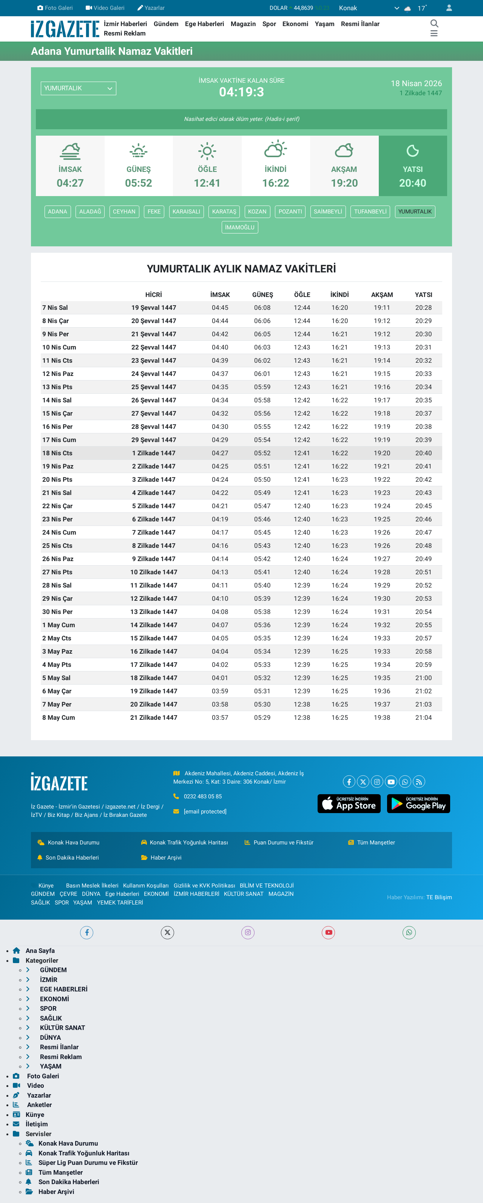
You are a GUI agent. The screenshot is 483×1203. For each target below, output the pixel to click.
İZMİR (41, 979)
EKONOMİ (156, 894)
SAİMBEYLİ (328, 211)
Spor (269, 24)
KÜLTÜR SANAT (244, 894)
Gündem (166, 24)
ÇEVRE (68, 894)
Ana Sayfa (34, 950)
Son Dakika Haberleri (68, 857)
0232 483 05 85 (203, 796)
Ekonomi (295, 24)
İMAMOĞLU (240, 227)
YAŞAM (82, 902)
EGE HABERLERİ (57, 989)
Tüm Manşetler (371, 842)
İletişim (30, 1124)
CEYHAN (124, 211)
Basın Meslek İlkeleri (92, 885)
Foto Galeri (55, 8)
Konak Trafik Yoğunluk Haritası (184, 842)
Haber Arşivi (161, 857)
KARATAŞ (224, 211)
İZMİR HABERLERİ (196, 894)
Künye (42, 885)
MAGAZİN (281, 894)
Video (28, 1085)
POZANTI (290, 211)
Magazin (243, 24)
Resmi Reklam (125, 33)
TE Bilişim (439, 897)
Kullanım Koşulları (146, 885)
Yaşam (325, 24)
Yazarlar (151, 8)
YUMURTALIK (415, 211)
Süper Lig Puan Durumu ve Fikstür (82, 1162)
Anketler (32, 1105)
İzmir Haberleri (125, 24)
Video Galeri (105, 8)
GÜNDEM (43, 894)
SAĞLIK (40, 902)
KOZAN (257, 211)
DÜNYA (91, 894)
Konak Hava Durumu (68, 842)
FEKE (154, 211)
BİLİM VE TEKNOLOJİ (267, 885)
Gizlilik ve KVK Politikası (204, 885)
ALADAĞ (90, 211)
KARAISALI (186, 211)
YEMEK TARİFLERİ (120, 902)
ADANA (57, 211)
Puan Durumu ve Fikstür (279, 842)
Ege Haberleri (204, 24)
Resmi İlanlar (360, 24)
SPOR (62, 902)
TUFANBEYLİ (370, 211)
